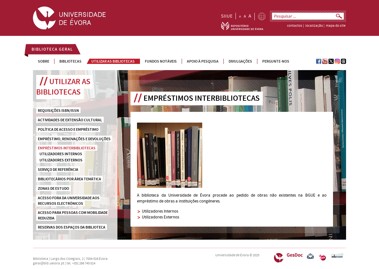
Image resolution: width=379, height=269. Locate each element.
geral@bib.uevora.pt (48, 263)
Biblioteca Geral (48, 50)
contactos (294, 25)
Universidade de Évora (232, 255)
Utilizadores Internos (160, 211)
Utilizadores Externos (160, 217)
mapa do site (335, 25)
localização (314, 25)
